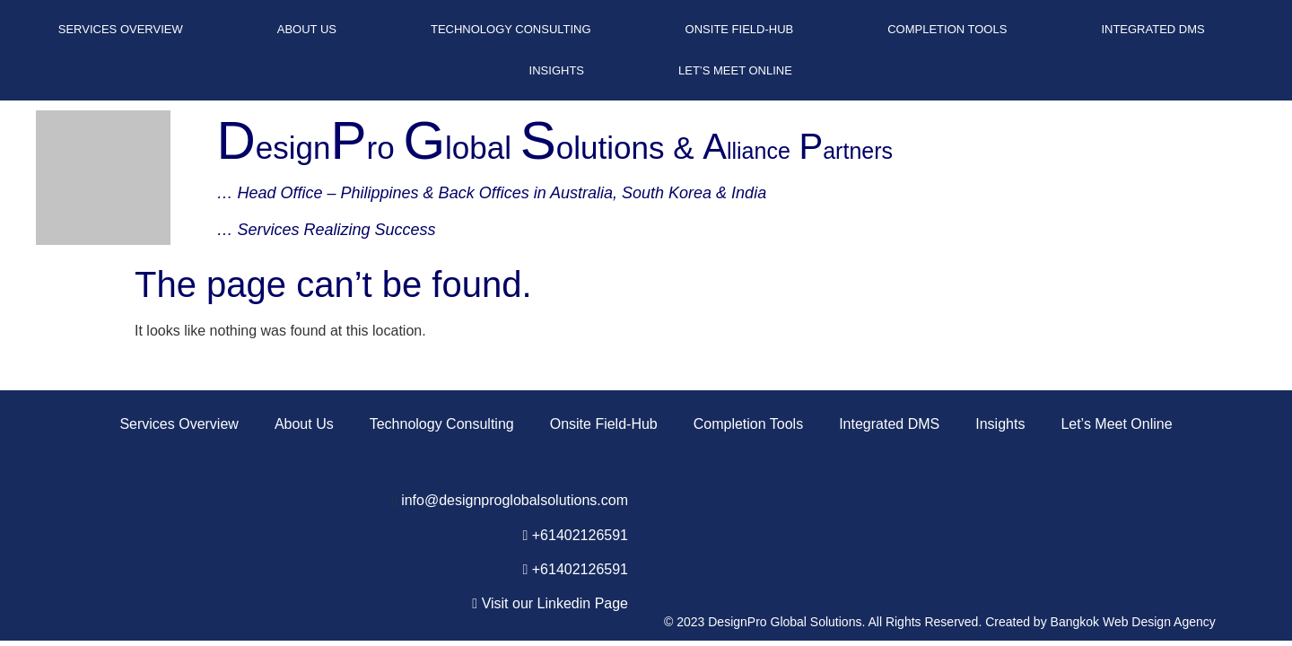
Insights (556, 70)
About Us (306, 29)
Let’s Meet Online (735, 70)
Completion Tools (947, 29)
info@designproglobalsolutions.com (514, 500)
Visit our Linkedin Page (555, 603)
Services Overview (120, 29)
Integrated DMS (1152, 29)
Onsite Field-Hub (739, 29)
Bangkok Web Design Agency (1133, 622)
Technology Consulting (511, 29)
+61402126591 (580, 535)
